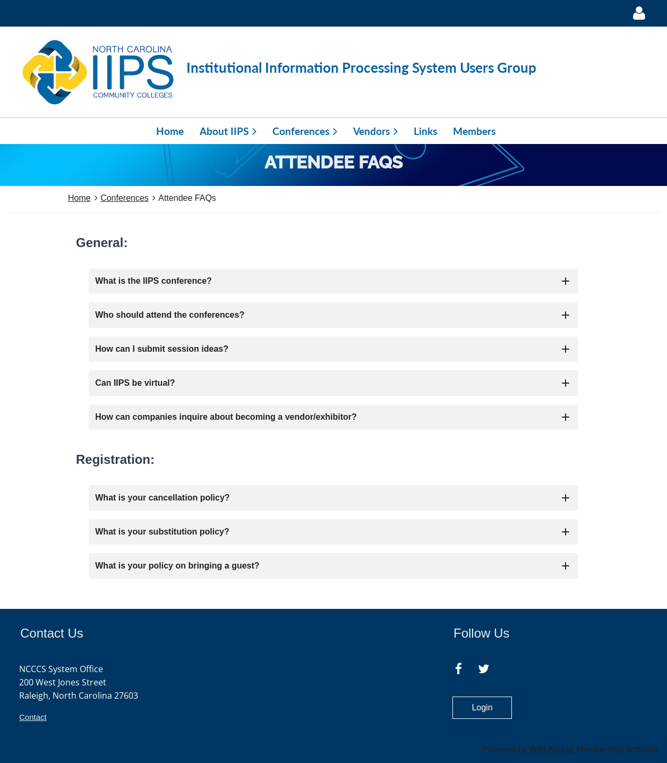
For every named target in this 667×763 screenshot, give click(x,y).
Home (79, 197)
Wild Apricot (551, 749)
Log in (639, 13)
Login (482, 707)
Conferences (124, 197)
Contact (33, 717)
